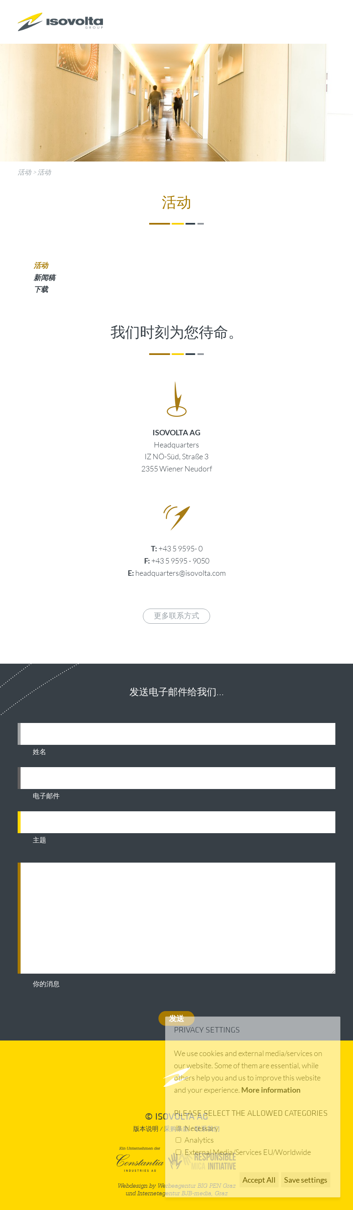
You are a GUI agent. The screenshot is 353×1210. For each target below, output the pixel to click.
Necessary (201, 1128)
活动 (24, 172)
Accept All (259, 1179)
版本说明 (145, 1129)
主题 (39, 840)
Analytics (199, 1139)
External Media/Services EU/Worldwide (247, 1152)
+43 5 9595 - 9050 (180, 560)
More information (270, 1089)
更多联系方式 (176, 616)
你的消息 (46, 984)
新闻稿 (44, 277)
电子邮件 (46, 796)
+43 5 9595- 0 (180, 548)
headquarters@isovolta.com (180, 572)
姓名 (39, 752)
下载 (41, 289)
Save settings (305, 1179)
